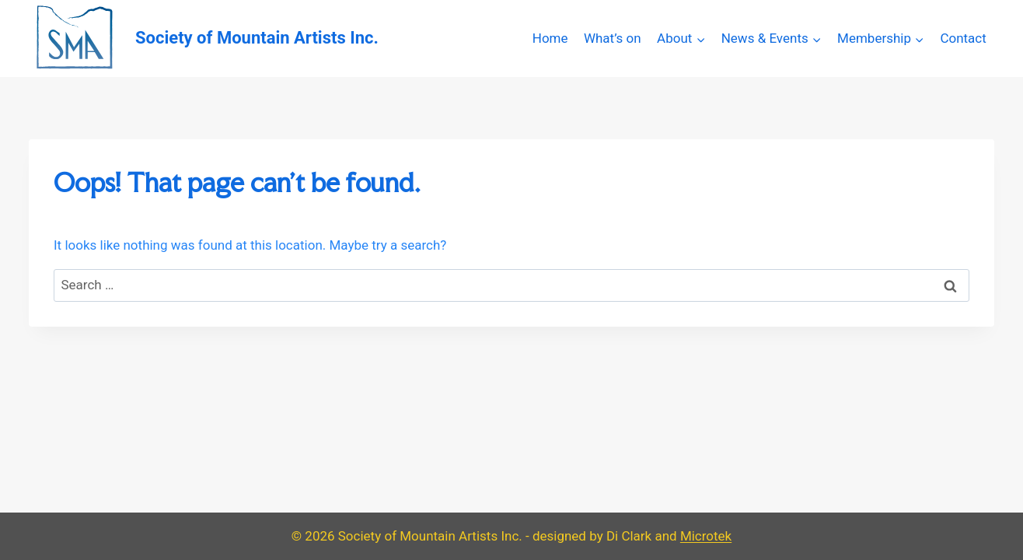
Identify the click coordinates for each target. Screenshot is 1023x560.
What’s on (612, 38)
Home (550, 38)
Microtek (705, 536)
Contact (963, 38)
